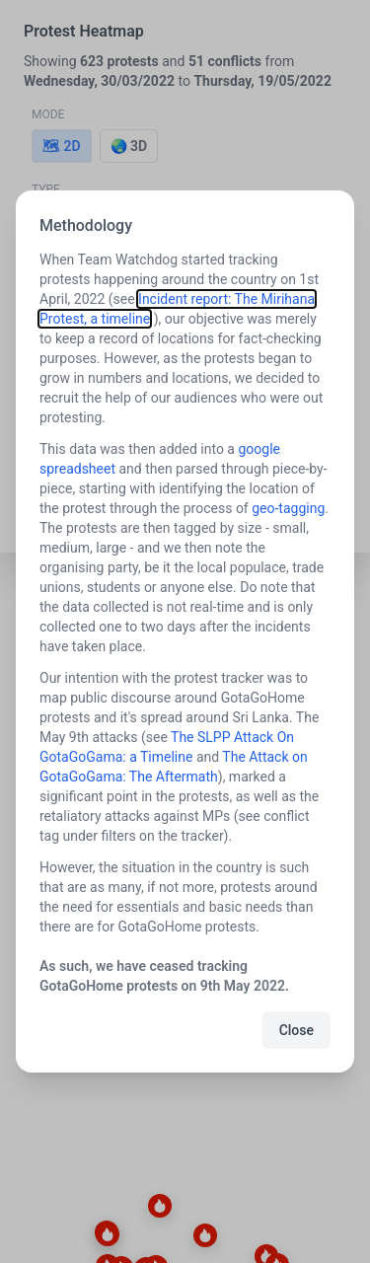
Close (296, 1030)
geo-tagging (288, 508)
